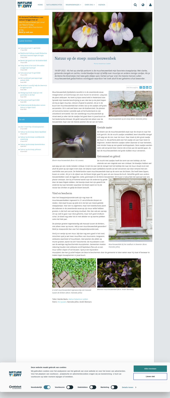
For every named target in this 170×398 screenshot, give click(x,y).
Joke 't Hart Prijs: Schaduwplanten (32, 127)
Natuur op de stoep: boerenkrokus (32, 144)
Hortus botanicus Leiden (102, 63)
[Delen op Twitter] (144, 87)
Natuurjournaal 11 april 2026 (30, 48)
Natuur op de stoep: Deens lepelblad (33, 132)
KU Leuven (62, 302)
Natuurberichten (54, 5)
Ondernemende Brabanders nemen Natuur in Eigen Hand (32, 106)
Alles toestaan (150, 375)
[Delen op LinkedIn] (147, 87)
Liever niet (150, 382)
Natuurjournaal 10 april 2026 (30, 73)
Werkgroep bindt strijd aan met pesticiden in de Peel (31, 94)
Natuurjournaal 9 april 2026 (29, 100)
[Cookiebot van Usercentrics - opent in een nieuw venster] (15, 393)
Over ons (90, 5)
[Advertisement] (102, 325)
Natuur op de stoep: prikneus (30, 149)
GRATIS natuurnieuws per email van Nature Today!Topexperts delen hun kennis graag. (32, 27)
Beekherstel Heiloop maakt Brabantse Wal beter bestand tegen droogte (33, 54)
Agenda (101, 5)
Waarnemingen (73, 5)
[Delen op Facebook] (141, 87)
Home (40, 5)
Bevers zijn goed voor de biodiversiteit (33, 60)
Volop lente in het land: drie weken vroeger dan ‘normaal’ (32, 66)
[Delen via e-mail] (150, 87)
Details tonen (127, 393)
